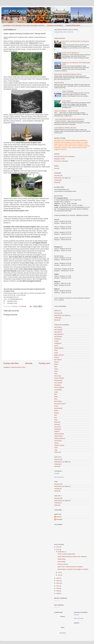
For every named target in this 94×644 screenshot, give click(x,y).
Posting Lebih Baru (11, 363)
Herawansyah (58, 380)
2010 (58, 588)
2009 (58, 591)
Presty (56, 406)
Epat (55, 366)
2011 (58, 586)
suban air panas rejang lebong (66, 554)
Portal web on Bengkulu (61, 161)
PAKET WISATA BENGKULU (70, 53)
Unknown (59, 516)
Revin (56, 420)
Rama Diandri (58, 408)
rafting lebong (62, 559)
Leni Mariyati (58, 389)
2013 (58, 583)
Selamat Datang (59, 82)
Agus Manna (58, 332)
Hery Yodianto (58, 382)
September (61, 551)
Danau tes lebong (63, 564)
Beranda (28, 363)
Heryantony (57, 385)
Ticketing (57, 180)
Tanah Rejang (58, 436)
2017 (58, 549)
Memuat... (57, 600)
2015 (58, 580)
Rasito (56, 410)
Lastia (56, 392)
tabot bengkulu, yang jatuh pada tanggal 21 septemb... (73, 569)
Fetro (55, 373)
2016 (58, 578)
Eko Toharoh (58, 359)
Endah (56, 364)
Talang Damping (59, 433)
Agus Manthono (58, 334)
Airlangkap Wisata (58, 31)
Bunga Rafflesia (58, 348)
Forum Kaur (57, 376)
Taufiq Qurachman (59, 438)
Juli (59, 572)
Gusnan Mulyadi (59, 378)
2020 (58, 547)
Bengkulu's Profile (59, 158)
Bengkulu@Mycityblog (73, 25)
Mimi (55, 394)
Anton (56, 350)
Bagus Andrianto (59, 355)
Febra (56, 371)
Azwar (56, 352)
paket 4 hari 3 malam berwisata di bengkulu (70, 566)
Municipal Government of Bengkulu (64, 156)
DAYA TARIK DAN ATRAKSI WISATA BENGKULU (69, 119)
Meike (56, 396)
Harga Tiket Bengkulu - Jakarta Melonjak (66, 111)
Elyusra (56, 362)
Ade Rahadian (58, 329)
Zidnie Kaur (57, 452)
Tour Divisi (63, 633)
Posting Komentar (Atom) (18, 367)
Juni (59, 575)
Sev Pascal (57, 426)
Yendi (55, 447)
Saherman (57, 422)
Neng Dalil (56, 473)
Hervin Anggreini (59, 387)
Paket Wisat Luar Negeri (61, 178)
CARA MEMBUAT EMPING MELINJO (65, 128)
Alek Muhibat (58, 336)
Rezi (55, 417)
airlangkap (59, 519)
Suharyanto (57, 429)
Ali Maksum (57, 339)
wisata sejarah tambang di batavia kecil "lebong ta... (73, 556)
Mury (55, 399)
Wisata (56, 182)
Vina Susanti (58, 440)
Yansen (56, 443)
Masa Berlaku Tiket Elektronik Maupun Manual (67, 74)
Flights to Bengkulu (67, 91)
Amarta (56, 341)
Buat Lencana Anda (68, 31)
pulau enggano (66, 101)
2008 (58, 593)
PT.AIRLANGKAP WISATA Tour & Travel (35, 11)
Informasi (57, 175)
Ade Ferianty (58, 327)
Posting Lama (44, 363)
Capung (56, 357)
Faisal (56, 369)
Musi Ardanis (58, 401)
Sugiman (56, 431)
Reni (55, 415)
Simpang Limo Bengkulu (55, 25)
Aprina (56, 345)
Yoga (55, 450)
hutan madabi (62, 561)
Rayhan (56, 413)
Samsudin (57, 424)
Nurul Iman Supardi (60, 403)
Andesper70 (57, 343)
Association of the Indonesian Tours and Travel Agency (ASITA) (23, 25)
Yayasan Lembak (59, 445)
